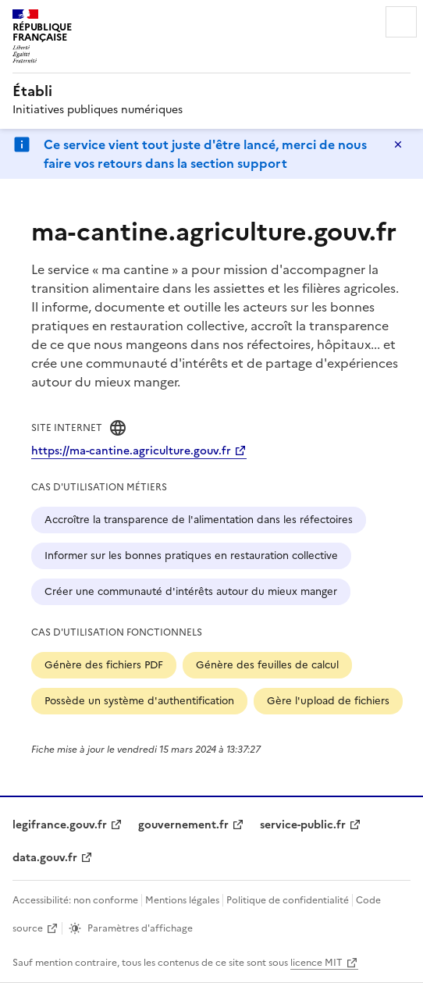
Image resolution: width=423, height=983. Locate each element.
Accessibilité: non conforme (75, 900)
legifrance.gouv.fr (59, 825)
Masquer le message (398, 144)
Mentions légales (182, 900)
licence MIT (316, 963)
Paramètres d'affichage (140, 928)
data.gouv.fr (44, 857)
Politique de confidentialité (287, 900)
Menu (401, 21)
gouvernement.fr (183, 825)
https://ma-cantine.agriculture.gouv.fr (131, 451)
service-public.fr (303, 825)
